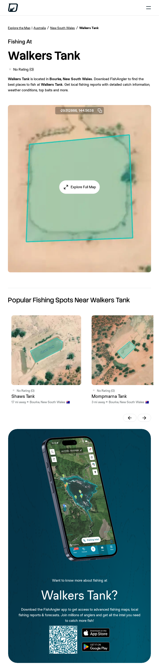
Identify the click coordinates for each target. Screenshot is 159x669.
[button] (79, 187)
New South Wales (62, 28)
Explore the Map (19, 28)
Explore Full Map (83, 187)
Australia (39, 28)
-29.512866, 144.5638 (81, 110)
